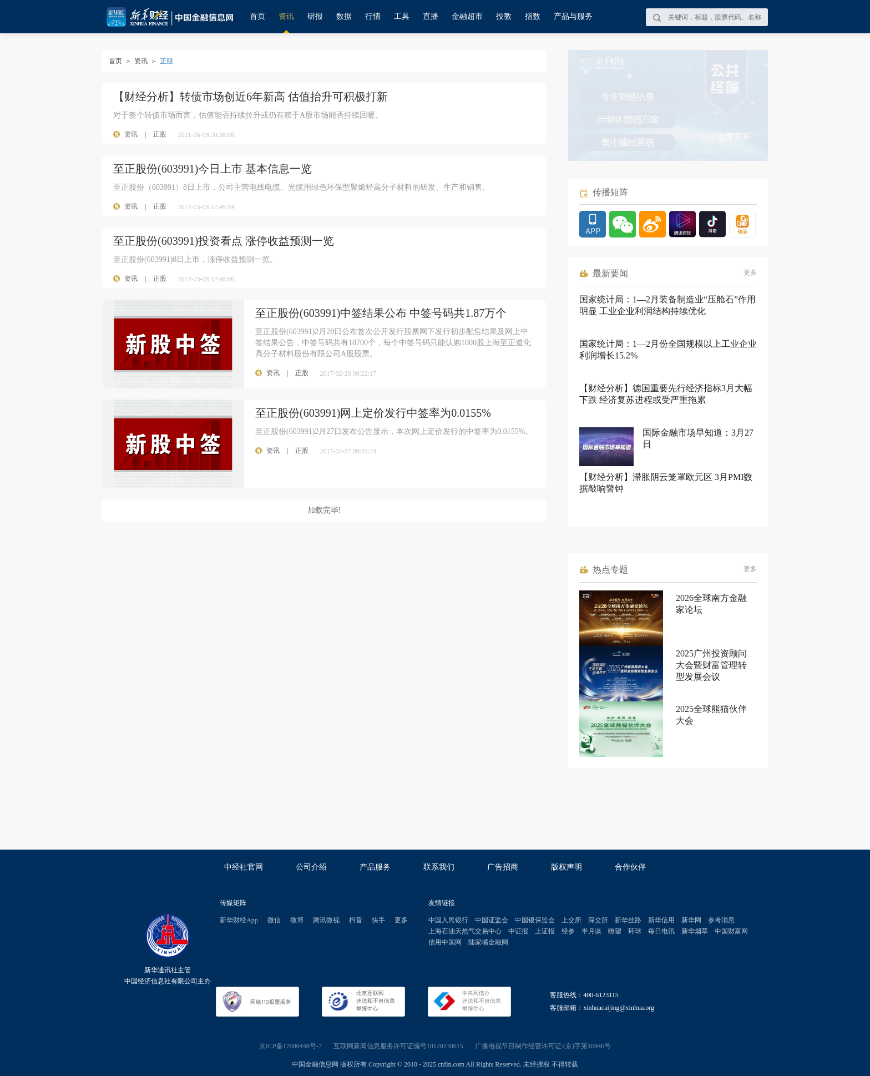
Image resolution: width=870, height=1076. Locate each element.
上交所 (571, 920)
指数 (532, 16)
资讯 (286, 16)
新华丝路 (628, 920)
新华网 (691, 920)
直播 (430, 16)
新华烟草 (694, 931)
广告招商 (502, 867)
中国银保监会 (535, 920)
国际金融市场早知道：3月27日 (698, 438)
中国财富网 (731, 931)
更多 (750, 272)
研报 (315, 16)
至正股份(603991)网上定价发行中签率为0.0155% (373, 413)
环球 (634, 931)
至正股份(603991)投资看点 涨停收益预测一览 (223, 241)
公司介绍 (311, 867)
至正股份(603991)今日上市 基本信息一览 (212, 169)
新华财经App (239, 920)
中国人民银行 (448, 920)
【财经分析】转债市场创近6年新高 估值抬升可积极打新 (250, 96)
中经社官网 (243, 867)
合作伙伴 (630, 867)
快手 (378, 920)
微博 (297, 920)
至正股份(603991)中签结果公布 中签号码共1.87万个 (381, 313)
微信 (274, 920)
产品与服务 (573, 16)
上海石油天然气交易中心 (465, 931)
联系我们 (438, 867)
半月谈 (591, 931)
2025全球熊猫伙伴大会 (711, 714)
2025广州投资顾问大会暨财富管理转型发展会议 (711, 665)
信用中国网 (445, 942)
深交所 (598, 920)
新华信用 (661, 920)
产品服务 (375, 867)
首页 (257, 16)
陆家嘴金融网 (488, 942)
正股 (159, 134)
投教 (504, 16)
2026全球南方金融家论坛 (711, 603)
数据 (344, 16)
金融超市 (467, 16)
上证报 (545, 931)
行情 (373, 16)
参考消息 (721, 920)
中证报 (518, 931)
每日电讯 (661, 931)
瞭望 (614, 931)
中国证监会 (491, 920)
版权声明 (566, 867)
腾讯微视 (326, 920)
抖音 (355, 920)
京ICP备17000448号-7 (290, 1046)
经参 (568, 931)
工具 (401, 16)
